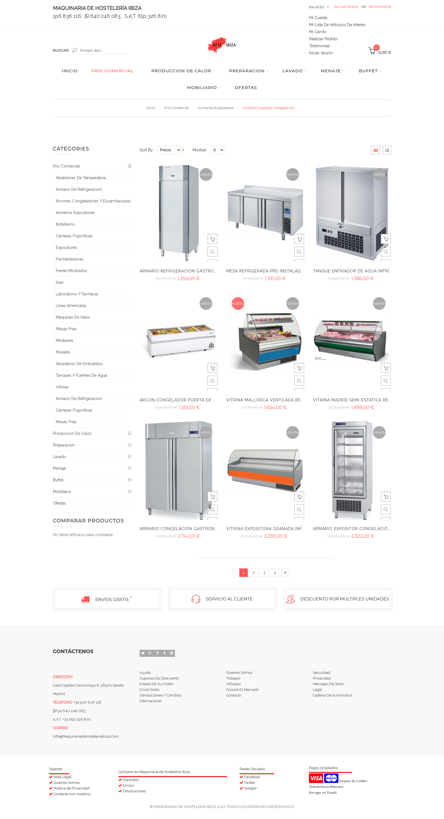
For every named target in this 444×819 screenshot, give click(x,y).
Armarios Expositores (216, 108)
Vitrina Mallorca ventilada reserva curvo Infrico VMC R (296, 400)
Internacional (151, 706)
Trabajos (233, 678)
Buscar (61, 50)
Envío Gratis (149, 692)
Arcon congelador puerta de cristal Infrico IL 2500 (203, 400)
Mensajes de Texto (328, 685)
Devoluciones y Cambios (161, 699)
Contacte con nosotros (72, 792)
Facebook (252, 775)
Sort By (146, 150)
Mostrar (199, 150)
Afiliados (233, 685)
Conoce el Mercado (242, 692)
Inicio (150, 108)
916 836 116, (67, 16)
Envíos (128, 784)
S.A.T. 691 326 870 (146, 16)
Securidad (321, 672)
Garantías (131, 778)
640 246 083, (104, 16)
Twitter (249, 781)
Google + (251, 787)
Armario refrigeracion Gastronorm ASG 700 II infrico (204, 271)
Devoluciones (134, 790)
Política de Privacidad (71, 787)
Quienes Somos (239, 672)
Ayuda (145, 672)
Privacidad (322, 678)
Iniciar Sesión (346, 7)
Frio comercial (176, 108)
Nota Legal (63, 775)
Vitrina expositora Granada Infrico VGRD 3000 (282, 528)
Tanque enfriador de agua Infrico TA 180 (362, 271)
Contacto (233, 699)
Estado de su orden (157, 685)
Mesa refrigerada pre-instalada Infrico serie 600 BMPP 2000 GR (302, 271)
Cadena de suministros (332, 699)
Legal (317, 692)
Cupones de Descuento (159, 678)
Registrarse (380, 7)
